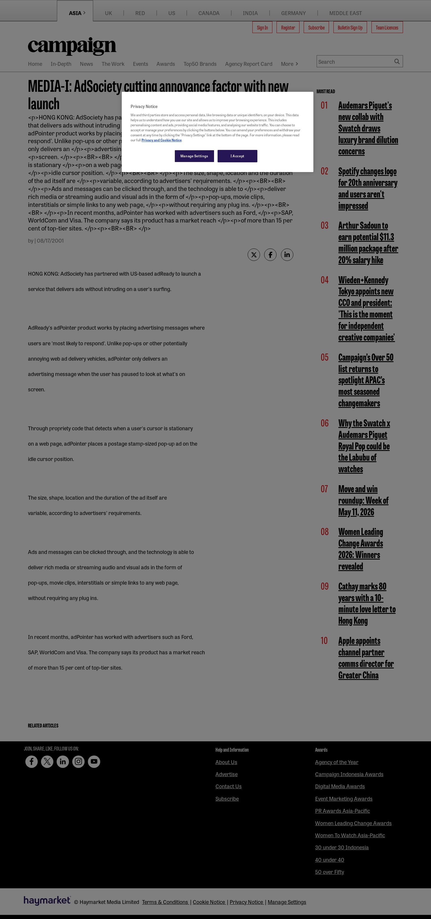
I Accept (237, 155)
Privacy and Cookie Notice (162, 140)
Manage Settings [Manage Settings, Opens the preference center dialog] (194, 155)
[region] (217, 132)
